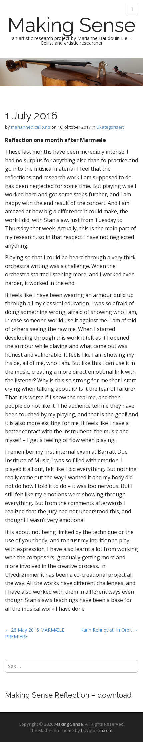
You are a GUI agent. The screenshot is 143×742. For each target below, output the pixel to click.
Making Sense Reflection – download (68, 695)
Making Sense (72, 25)
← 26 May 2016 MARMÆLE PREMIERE (34, 633)
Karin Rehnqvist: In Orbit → (109, 630)
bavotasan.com (96, 730)
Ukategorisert (110, 127)
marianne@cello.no (30, 127)
